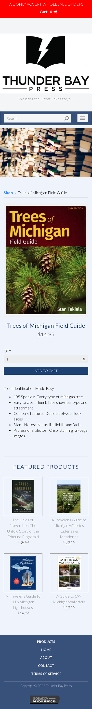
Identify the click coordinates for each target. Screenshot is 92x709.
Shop (8, 192)
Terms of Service (46, 674)
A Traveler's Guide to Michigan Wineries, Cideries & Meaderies (69, 528)
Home (46, 650)
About (46, 658)
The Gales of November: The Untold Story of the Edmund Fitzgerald (23, 528)
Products (46, 642)
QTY (7, 351)
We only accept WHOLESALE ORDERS (46, 4)
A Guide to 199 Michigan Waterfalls (69, 599)
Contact (46, 666)
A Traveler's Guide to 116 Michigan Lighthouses (23, 602)
